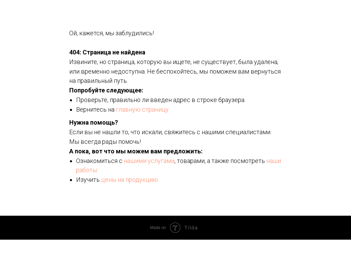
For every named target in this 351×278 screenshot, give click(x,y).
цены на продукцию (129, 179)
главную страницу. (143, 109)
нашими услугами (149, 160)
